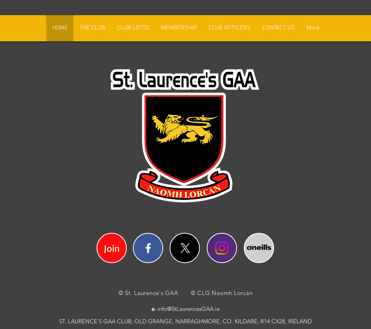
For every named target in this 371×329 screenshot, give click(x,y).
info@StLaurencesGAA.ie (188, 308)
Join (112, 248)
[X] (185, 248)
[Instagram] (222, 248)
